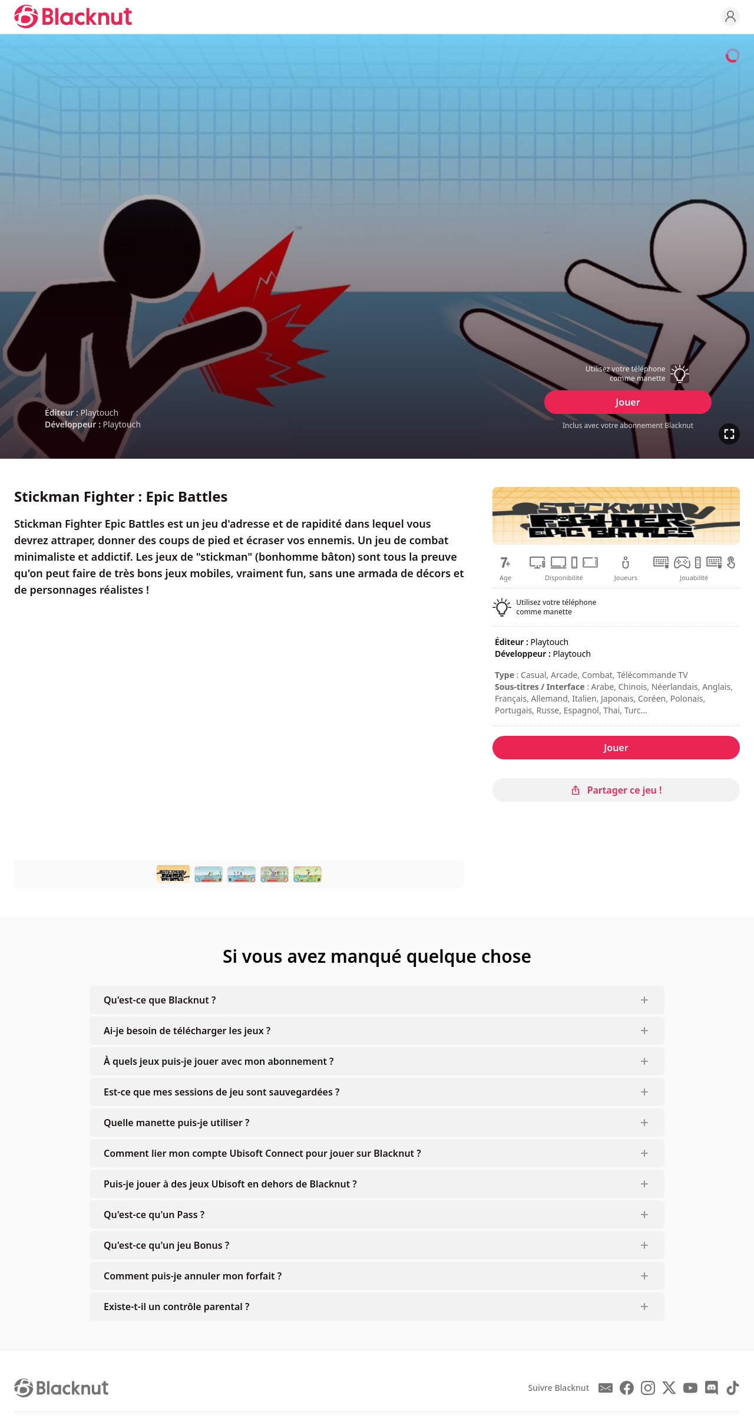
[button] (628, 373)
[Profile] (730, 16)
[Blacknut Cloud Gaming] (73, 16)
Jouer (628, 402)
